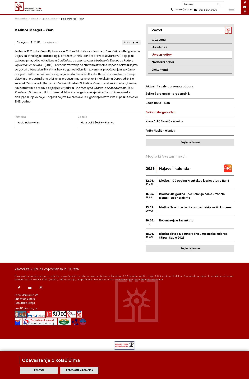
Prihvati (39, 370)
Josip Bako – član (158, 103)
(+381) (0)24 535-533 (176, 10)
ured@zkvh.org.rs (26, 308)
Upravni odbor (49, 19)
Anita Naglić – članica (160, 131)
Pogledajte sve (190, 142)
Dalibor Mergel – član (160, 112)
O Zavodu (159, 39)
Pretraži (216, 4)
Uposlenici (159, 47)
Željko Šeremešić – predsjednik (168, 94)
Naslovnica (21, 19)
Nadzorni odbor (163, 62)
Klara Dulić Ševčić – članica (164, 121)
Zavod (34, 19)
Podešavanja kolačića (79, 370)
